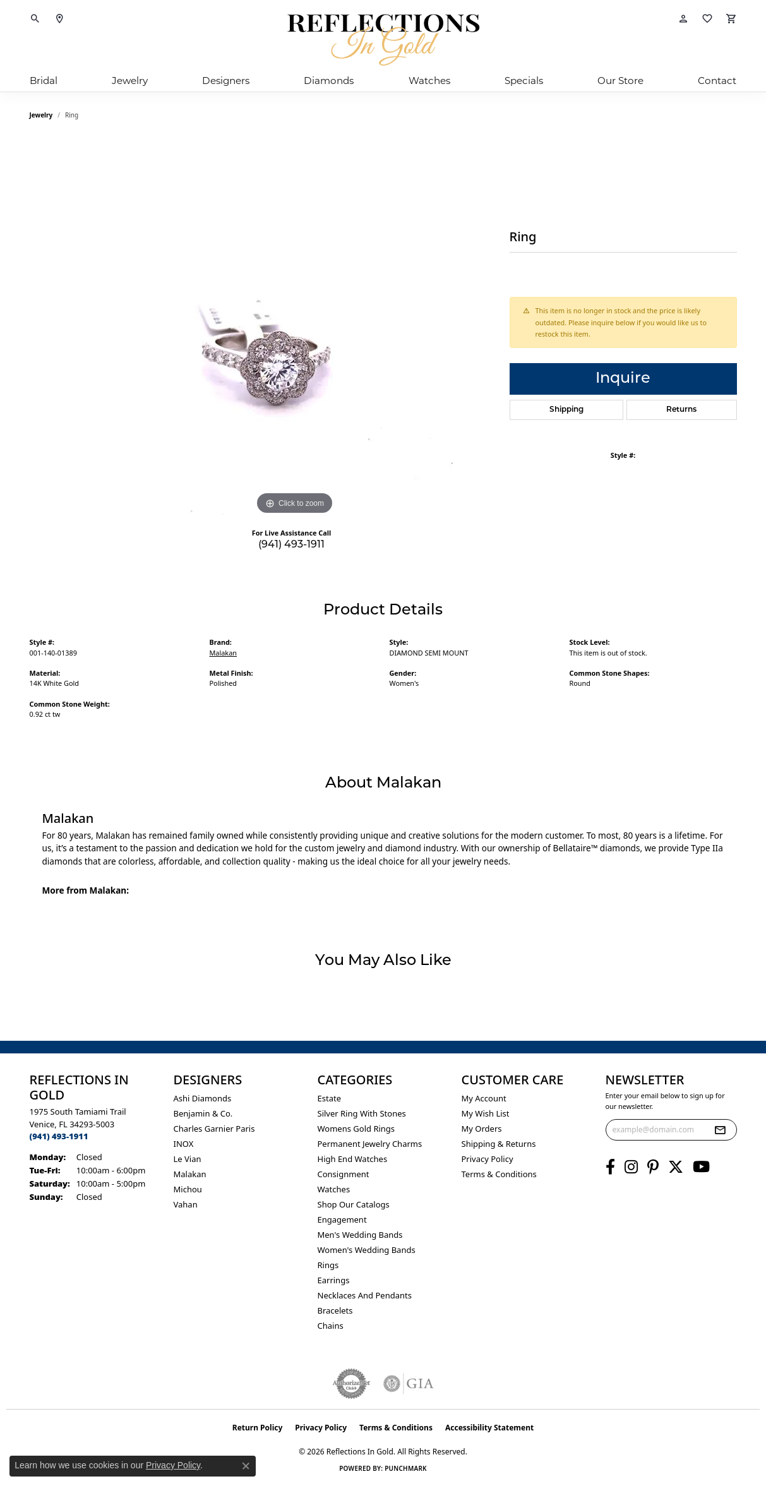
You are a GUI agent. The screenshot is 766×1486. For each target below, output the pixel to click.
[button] (35, 18)
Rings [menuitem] (328, 1265)
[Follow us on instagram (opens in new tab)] (631, 1167)
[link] (59, 18)
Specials (524, 81)
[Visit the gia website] (408, 1383)
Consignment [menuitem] (343, 1174)
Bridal (43, 81)
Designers (225, 81)
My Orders (482, 1128)
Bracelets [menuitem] (335, 1310)
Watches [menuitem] (334, 1189)
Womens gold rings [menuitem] (356, 1128)
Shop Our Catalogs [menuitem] (354, 1204)
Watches (429, 81)
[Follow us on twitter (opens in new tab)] (675, 1167)
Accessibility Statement (489, 1427)
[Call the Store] (59, 1136)
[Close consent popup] (245, 1466)
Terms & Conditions (499, 1174)
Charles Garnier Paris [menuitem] (214, 1128)
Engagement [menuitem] (342, 1219)
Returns (681, 410)
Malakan (223, 652)
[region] (294, 328)
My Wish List (486, 1113)
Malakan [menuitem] (190, 1174)
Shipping (566, 410)
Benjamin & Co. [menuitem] (203, 1113)
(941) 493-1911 (291, 545)
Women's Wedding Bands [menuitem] (367, 1249)
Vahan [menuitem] (186, 1204)
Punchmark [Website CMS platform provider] (406, 1468)
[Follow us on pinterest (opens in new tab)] (653, 1167)
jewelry (41, 115)
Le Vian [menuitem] (187, 1159)
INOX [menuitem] (184, 1143)
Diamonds (329, 81)
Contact (717, 81)
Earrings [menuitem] (334, 1280)
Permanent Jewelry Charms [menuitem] (370, 1143)
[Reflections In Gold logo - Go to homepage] (383, 40)
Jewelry (130, 81)
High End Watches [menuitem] (353, 1159)
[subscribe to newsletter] (719, 1130)
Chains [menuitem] (331, 1325)
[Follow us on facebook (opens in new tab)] (610, 1167)
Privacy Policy (487, 1159)
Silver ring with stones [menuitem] (362, 1113)
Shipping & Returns (499, 1143)
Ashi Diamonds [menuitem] (203, 1098)
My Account (484, 1098)
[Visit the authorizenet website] (351, 1383)
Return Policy (257, 1427)
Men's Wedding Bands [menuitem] (360, 1234)
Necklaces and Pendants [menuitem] (365, 1295)
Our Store (620, 81)
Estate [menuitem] (329, 1098)
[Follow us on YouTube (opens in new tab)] (701, 1167)
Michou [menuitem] (188, 1189)
